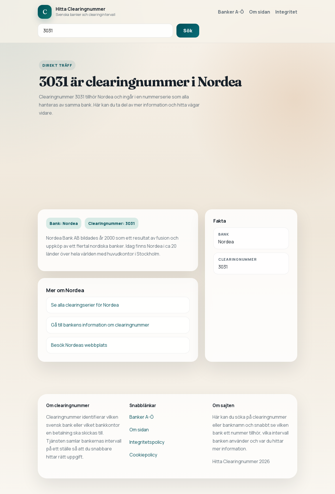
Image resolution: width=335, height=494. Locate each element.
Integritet (286, 12)
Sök (187, 30)
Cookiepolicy (143, 455)
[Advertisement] (167, 163)
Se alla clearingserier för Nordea (85, 305)
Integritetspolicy (146, 442)
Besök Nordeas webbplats (79, 345)
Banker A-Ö (231, 12)
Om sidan (259, 12)
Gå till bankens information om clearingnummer (100, 325)
